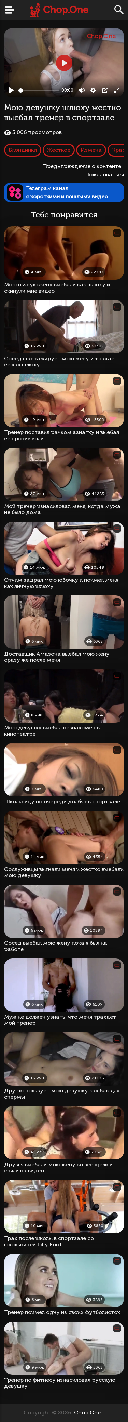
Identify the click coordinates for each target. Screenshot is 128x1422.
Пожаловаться (104, 174)
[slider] (38, 90)
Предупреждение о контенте (83, 166)
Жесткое (58, 150)
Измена (91, 150)
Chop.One (65, 9)
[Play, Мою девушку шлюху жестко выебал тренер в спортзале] (11, 90)
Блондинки (23, 150)
